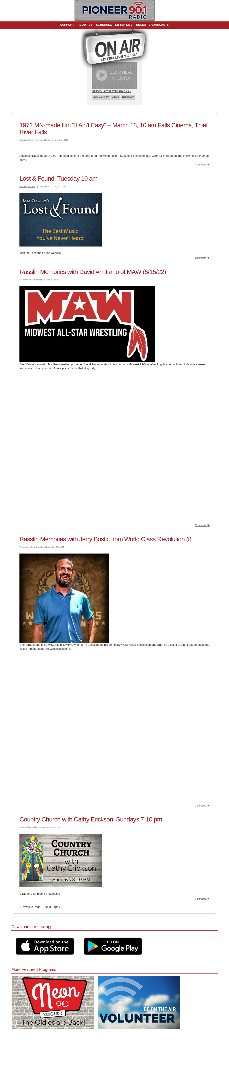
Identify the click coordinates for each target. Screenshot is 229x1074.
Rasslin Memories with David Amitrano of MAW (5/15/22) (92, 271)
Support (67, 24)
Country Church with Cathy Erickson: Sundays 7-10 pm (90, 819)
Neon (115, 97)
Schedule (104, 24)
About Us (85, 24)
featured (23, 140)
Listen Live (124, 24)
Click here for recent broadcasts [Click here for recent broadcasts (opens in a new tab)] (39, 893)
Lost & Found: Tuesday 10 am (58, 178)
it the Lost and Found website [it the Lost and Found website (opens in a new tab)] (42, 253)
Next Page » (53, 907)
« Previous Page (29, 907)
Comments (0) (202, 164)
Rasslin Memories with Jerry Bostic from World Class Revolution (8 (105, 539)
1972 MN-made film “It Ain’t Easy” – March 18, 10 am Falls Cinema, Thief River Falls (113, 129)
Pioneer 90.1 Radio (114, 10)
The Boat (128, 97)
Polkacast (101, 97)
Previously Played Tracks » (111, 91)
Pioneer (31, 140)
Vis (21, 253)
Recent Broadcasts (152, 24)
